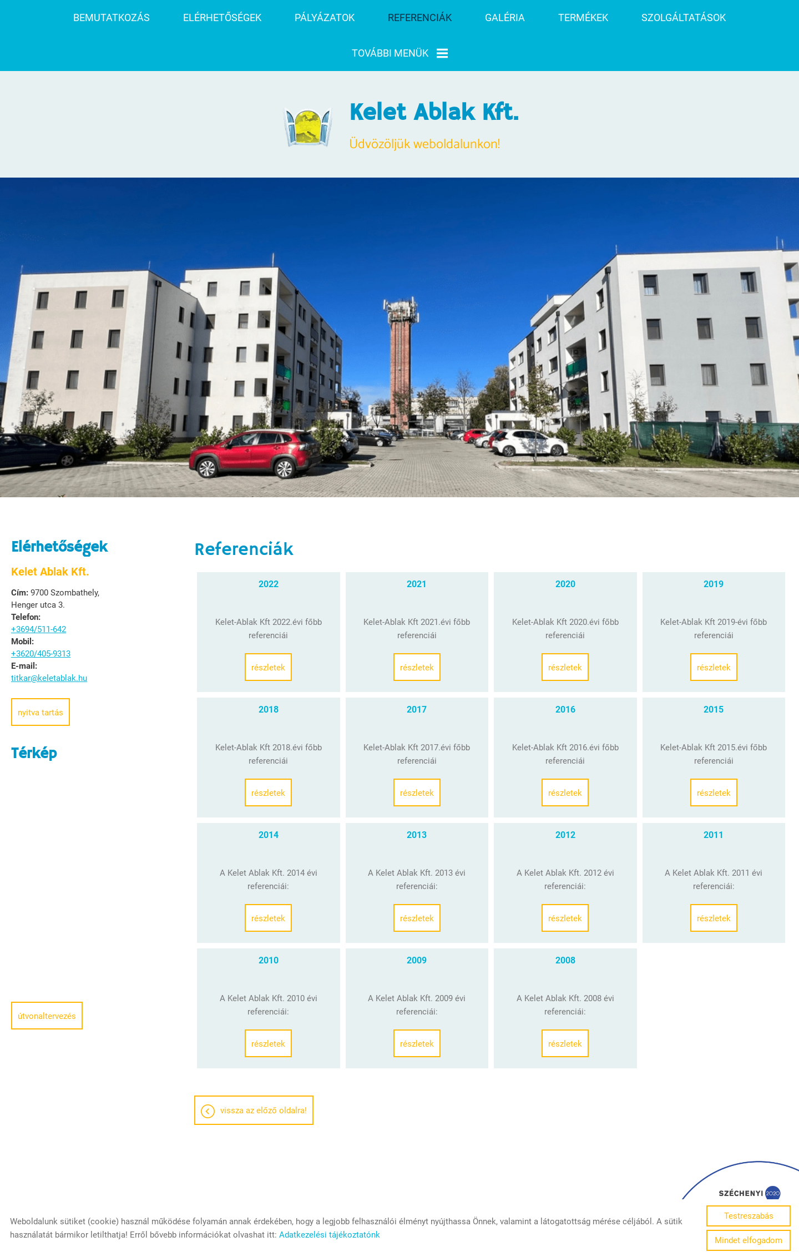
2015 (714, 668)
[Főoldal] (308, 86)
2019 (714, 543)
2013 (417, 794)
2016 (565, 668)
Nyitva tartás (40, 672)
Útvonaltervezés (47, 975)
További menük (400, 53)
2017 (417, 668)
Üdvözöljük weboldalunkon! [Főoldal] (433, 86)
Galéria (505, 17)
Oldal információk (306, 1195)
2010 (269, 919)
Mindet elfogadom (748, 1240)
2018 (269, 668)
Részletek (268, 627)
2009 (417, 919)
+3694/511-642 (38, 588)
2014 (269, 794)
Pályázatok (325, 17)
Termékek (583, 17)
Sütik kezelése (543, 1195)
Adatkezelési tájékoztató (398, 1195)
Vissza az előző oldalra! (263, 1069)
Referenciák (420, 17)
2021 (417, 543)
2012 (565, 794)
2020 (565, 543)
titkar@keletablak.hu (49, 637)
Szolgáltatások (683, 17)
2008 (565, 919)
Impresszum (480, 1195)
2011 (714, 794)
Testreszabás (748, 1216)
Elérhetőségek (222, 17)
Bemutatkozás (111, 17)
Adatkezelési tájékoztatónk (329, 1235)
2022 (269, 543)
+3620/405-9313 (40, 613)
